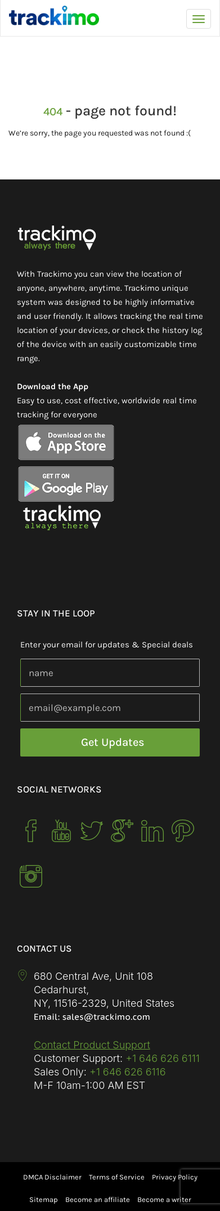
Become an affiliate (97, 1199)
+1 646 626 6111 (162, 1058)
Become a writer (164, 1199)
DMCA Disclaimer (52, 1177)
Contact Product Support (92, 1045)
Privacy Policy (174, 1177)
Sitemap (43, 1199)
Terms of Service (117, 1177)
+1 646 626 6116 (126, 1072)
